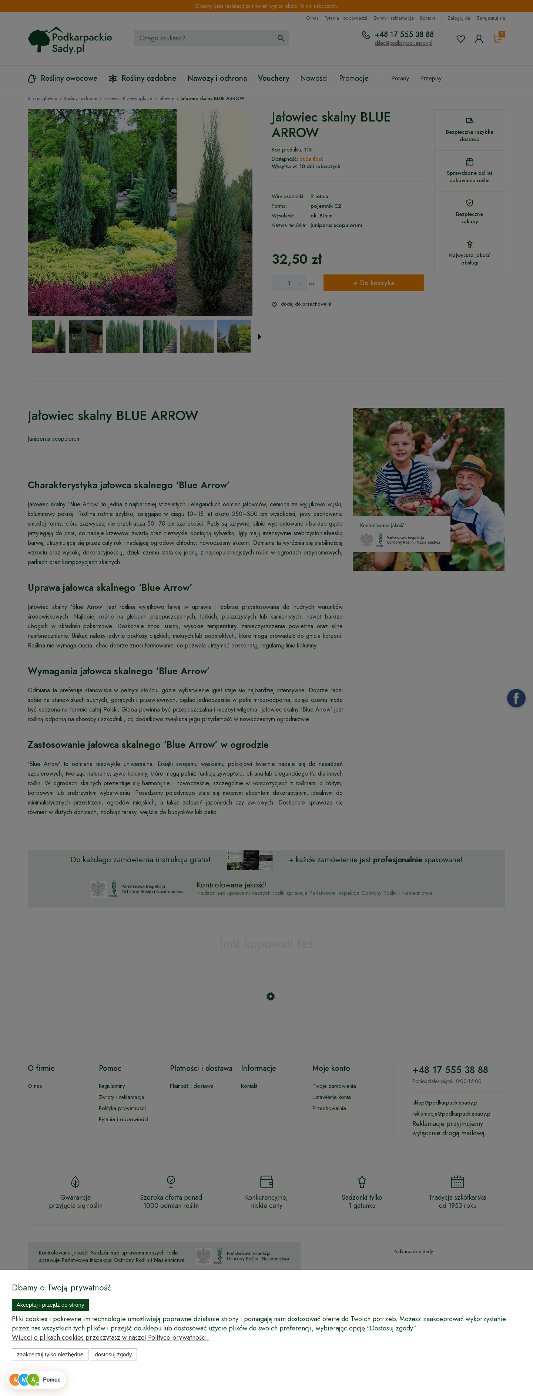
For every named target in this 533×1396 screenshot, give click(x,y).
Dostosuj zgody (113, 1354)
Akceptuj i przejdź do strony (50, 1305)
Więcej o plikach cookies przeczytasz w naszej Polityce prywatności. (110, 1337)
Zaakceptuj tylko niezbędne (50, 1354)
